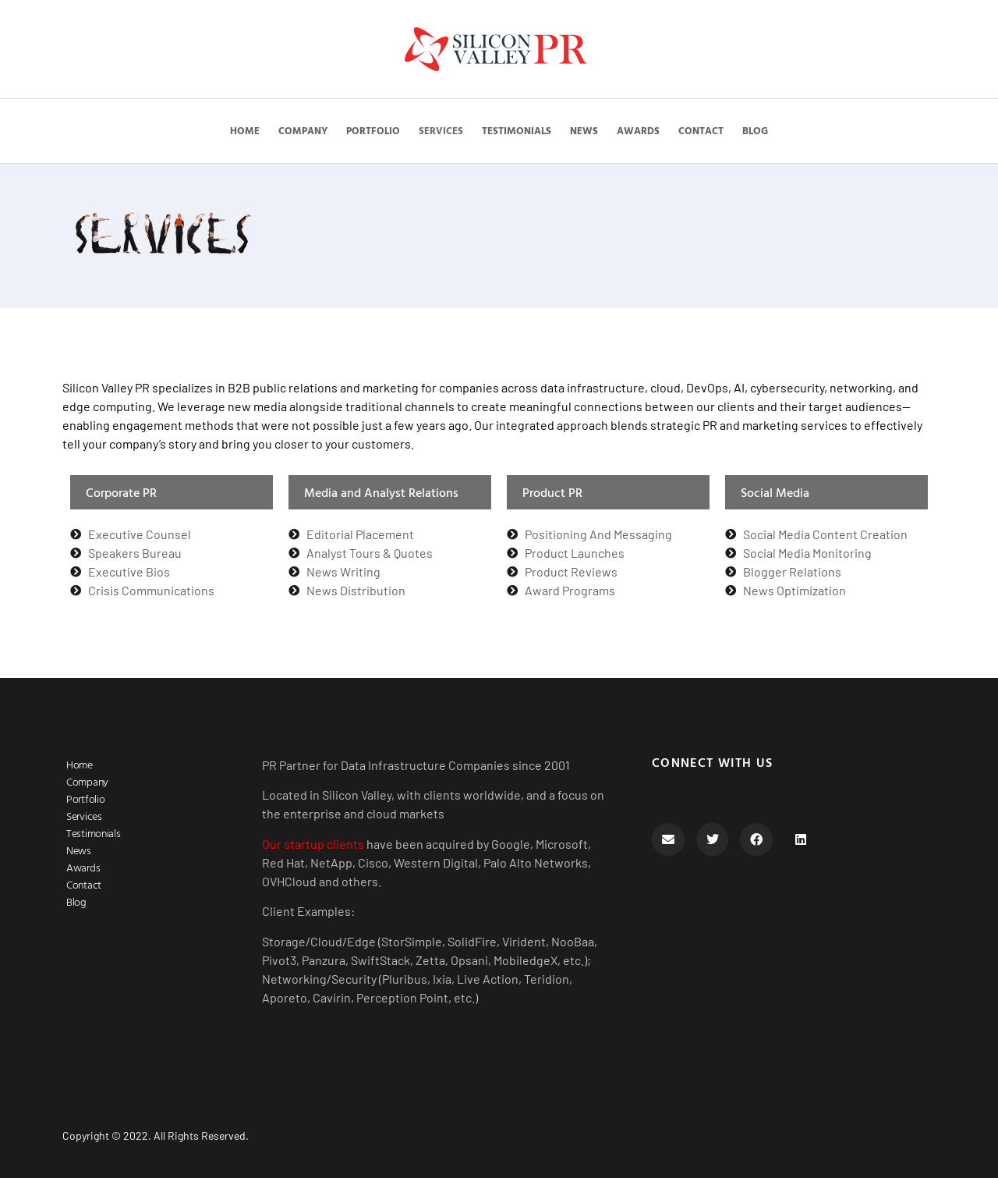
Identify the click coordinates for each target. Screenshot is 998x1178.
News (584, 130)
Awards (638, 130)
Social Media (775, 492)
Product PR (552, 492)
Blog (755, 130)
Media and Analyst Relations (381, 492)
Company (302, 130)
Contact (701, 130)
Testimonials (516, 130)
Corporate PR (121, 492)
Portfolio (373, 130)
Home (245, 130)
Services (441, 130)
